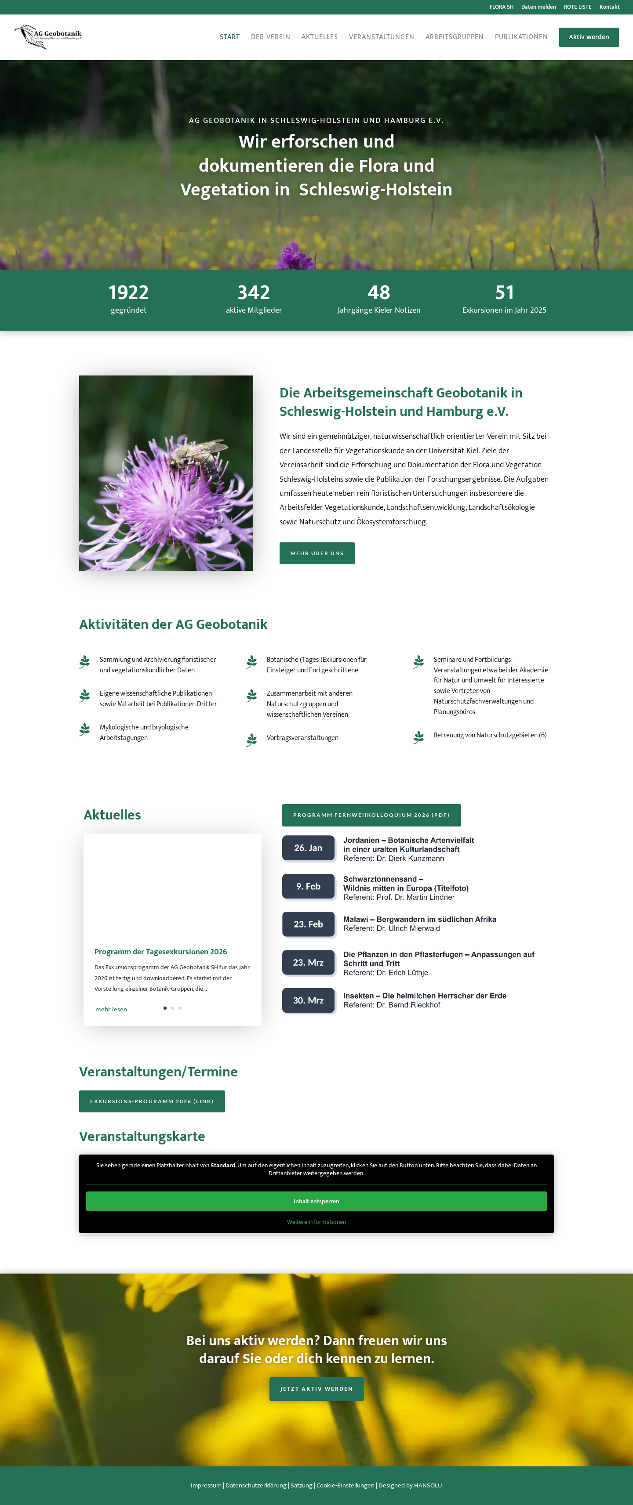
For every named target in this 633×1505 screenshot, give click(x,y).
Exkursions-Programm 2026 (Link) (152, 1101)
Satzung (302, 1485)
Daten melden (538, 8)
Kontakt (610, 8)
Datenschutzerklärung (256, 1485)
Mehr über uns (317, 553)
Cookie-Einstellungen (345, 1485)
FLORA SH (501, 8)
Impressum (206, 1485)
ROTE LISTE (578, 8)
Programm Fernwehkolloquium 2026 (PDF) (371, 815)
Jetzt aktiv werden (316, 1389)
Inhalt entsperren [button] (316, 1201)
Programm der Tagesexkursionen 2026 (161, 955)
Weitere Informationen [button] (316, 1222)
